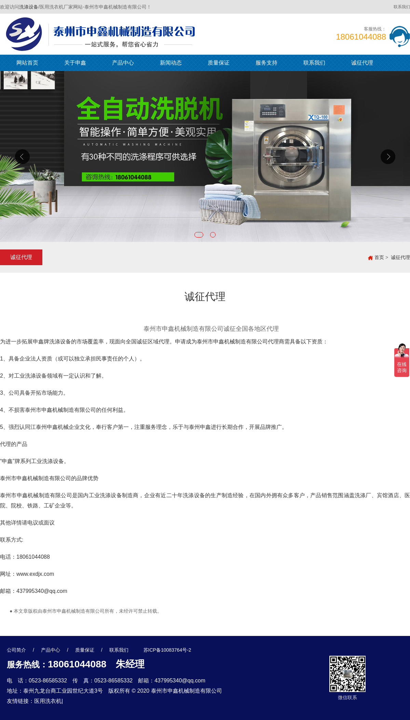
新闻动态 (171, 63)
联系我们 (402, 6)
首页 (379, 257)
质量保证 (219, 63)
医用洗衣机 (48, 701)
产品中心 (123, 63)
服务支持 (266, 63)
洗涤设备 (28, 7)
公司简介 (16, 650)
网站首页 (27, 63)
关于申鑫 (75, 63)
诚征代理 (362, 63)
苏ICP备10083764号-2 (167, 650)
